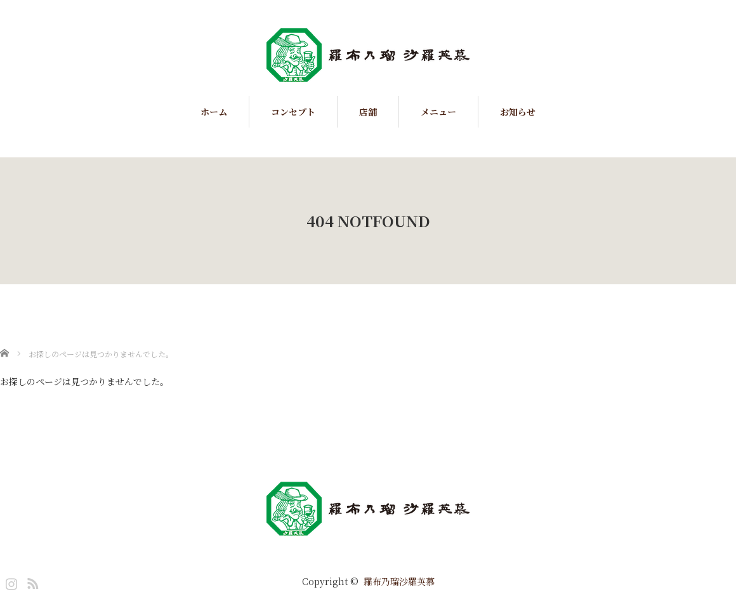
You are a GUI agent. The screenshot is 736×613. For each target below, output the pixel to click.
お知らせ (518, 111)
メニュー (438, 111)
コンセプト (293, 111)
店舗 (368, 111)
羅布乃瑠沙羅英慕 (399, 581)
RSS (31, 581)
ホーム (213, 111)
